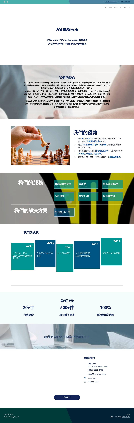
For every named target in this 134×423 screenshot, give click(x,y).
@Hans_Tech (93, 382)
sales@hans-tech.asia (111, 2)
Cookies (128, 414)
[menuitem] (114, 7)
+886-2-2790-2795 (125, 2)
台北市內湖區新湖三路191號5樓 (97, 366)
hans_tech (92, 378)
